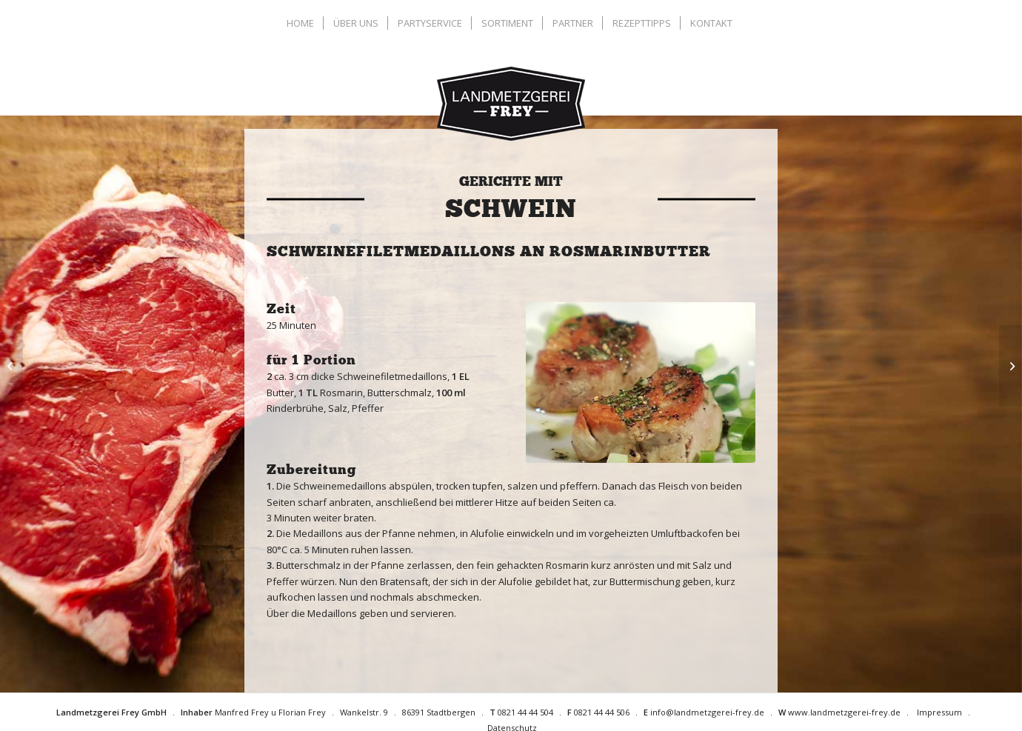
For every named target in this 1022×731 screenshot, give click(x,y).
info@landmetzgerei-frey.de (707, 712)
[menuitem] (302, 22)
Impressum (939, 712)
